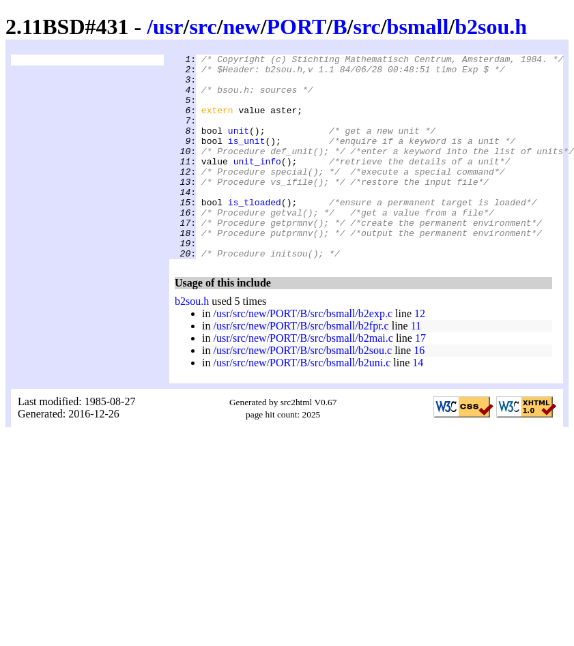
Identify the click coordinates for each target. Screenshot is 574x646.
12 (419, 354)
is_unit (247, 159)
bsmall (418, 26)
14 (417, 403)
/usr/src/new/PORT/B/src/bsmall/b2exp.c (302, 354)
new (242, 26)
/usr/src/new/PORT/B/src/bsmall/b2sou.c (302, 391)
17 (420, 379)
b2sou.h (491, 26)
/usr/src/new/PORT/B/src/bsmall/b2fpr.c (300, 366)
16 (419, 391)
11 (416, 366)
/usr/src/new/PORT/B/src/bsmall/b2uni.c (301, 403)
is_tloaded (254, 232)
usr (168, 26)
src (202, 26)
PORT (297, 26)
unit (238, 147)
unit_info (257, 183)
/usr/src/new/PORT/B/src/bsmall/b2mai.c (302, 379)
